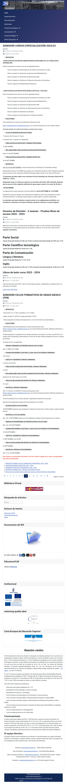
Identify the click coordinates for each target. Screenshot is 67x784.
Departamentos (9, 16)
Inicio (6, 13)
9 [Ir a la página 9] (22, 476)
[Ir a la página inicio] (4, 476)
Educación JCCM (9, 513)
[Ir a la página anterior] (7, 476)
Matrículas (8, 24)
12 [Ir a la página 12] (33, 476)
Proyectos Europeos (11, 28)
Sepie (6, 517)
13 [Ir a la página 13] (37, 476)
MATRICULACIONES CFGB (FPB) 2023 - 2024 (19, 465)
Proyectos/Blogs (10, 36)
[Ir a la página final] (47, 476)
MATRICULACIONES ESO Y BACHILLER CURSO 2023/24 (23, 470)
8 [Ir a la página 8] (19, 476)
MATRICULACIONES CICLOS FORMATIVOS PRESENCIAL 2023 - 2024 (27, 463)
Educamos (13, 567)
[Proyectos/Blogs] (17, 35)
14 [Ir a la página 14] (41, 476)
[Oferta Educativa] (17, 39)
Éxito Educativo (9, 20)
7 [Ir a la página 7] (16, 476)
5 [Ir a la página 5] (10, 476)
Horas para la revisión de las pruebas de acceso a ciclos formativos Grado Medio (30, 472)
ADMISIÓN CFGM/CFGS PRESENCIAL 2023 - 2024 (21, 467)
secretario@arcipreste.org (27, 760)
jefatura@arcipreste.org (31, 751)
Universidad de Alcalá (11, 515)
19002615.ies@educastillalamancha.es (36, 781)
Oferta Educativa (10, 39)
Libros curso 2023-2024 (10, 289)
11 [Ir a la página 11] (29, 476)
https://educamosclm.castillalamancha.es (16, 125)
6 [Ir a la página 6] (13, 476)
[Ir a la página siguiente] (44, 476)
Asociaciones (9, 32)
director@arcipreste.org (28, 748)
